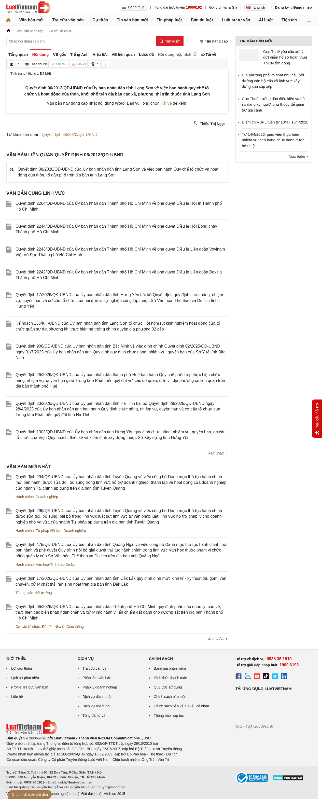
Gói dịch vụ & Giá (223, 7)
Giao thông (75, 627)
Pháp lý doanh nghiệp (99, 687)
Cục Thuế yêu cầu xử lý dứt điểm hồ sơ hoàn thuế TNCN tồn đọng (285, 57)
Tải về (166, 103)
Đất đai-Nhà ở (53, 627)
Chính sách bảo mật (170, 697)
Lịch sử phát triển (25, 678)
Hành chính (25, 497)
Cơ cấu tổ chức (28, 627)
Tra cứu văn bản (68, 20)
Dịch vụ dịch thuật (97, 697)
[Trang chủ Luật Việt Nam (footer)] (31, 733)
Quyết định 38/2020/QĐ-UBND (69, 134)
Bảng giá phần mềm (170, 668)
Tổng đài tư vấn (94, 715)
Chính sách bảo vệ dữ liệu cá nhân (181, 706)
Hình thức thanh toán (170, 678)
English (255, 7)
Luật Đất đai (83, 794)
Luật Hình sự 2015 (110, 794)
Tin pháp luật (169, 20)
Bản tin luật (202, 20)
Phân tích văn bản (96, 678)
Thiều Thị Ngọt (209, 123)
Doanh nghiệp (47, 497)
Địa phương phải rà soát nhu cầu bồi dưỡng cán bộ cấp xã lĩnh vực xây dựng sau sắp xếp (273, 81)
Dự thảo (100, 20)
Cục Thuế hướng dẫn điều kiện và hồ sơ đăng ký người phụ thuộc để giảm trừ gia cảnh (273, 104)
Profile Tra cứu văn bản (29, 687)
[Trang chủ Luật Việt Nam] (28, 7)
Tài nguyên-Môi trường (34, 593)
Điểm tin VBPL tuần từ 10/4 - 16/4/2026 (275, 122)
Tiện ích (289, 20)
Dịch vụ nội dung (96, 706)
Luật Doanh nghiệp (55, 794)
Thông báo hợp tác (169, 715)
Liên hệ (17, 697)
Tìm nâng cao (214, 41)
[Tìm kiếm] (170, 41)
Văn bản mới (31, 20)
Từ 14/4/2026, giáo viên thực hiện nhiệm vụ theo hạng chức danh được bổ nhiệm (273, 140)
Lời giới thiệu (21, 668)
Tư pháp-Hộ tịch (49, 531)
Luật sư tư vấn (236, 20)
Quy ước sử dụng (168, 687)
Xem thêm (218, 453)
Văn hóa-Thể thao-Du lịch (56, 564)
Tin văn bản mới (132, 20)
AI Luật (266, 20)
